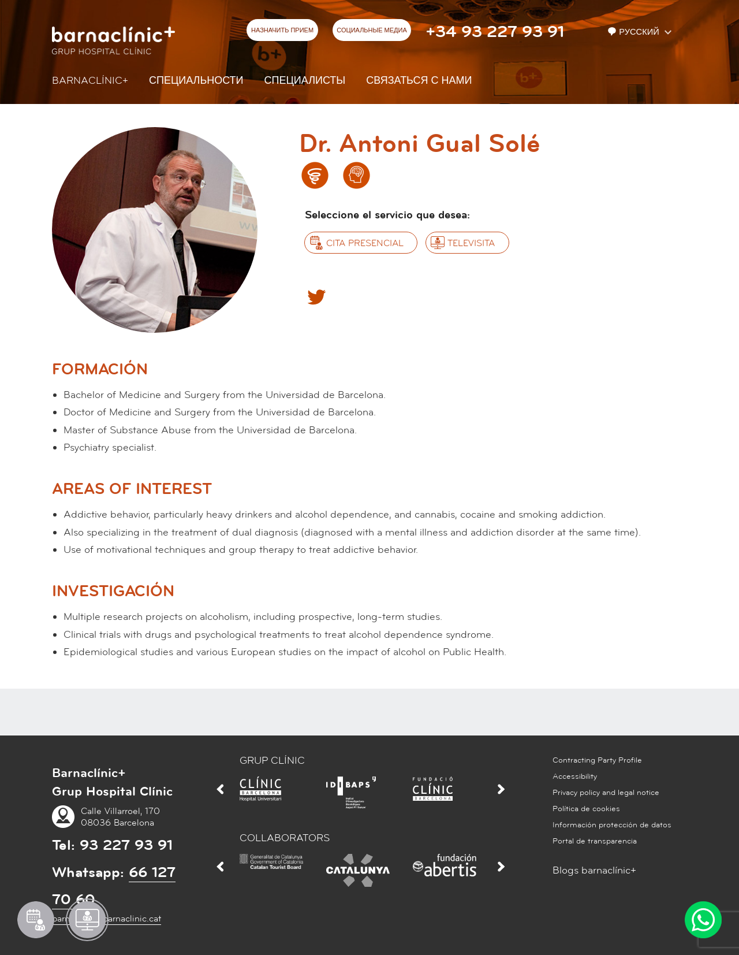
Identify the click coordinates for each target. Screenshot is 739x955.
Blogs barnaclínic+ (594, 870)
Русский (634, 32)
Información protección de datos (612, 825)
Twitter (315, 296)
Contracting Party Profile (597, 760)
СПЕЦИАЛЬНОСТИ (196, 80)
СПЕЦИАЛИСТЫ (305, 80)
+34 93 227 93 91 (495, 31)
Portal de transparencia (595, 841)
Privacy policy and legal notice (606, 792)
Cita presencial (365, 243)
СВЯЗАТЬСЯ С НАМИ (419, 80)
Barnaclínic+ (90, 80)
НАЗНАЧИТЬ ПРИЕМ (282, 31)
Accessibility (575, 776)
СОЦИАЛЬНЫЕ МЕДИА (372, 31)
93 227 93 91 (126, 845)
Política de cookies (586, 809)
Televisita (471, 243)
